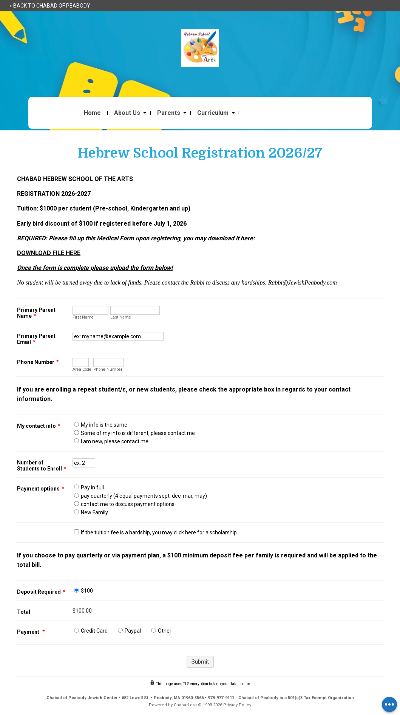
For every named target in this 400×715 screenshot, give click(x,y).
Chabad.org (185, 705)
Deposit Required (41, 592)
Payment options (40, 489)
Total (23, 612)
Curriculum (213, 113)
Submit (200, 662)
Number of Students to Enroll (41, 466)
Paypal (133, 631)
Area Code (82, 369)
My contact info (38, 426)
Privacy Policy (237, 705)
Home (92, 113)
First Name (83, 317)
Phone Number (38, 362)
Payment (28, 632)
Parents (168, 113)
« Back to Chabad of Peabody (49, 6)
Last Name (120, 317)
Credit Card (94, 631)
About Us (127, 113)
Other (164, 631)
